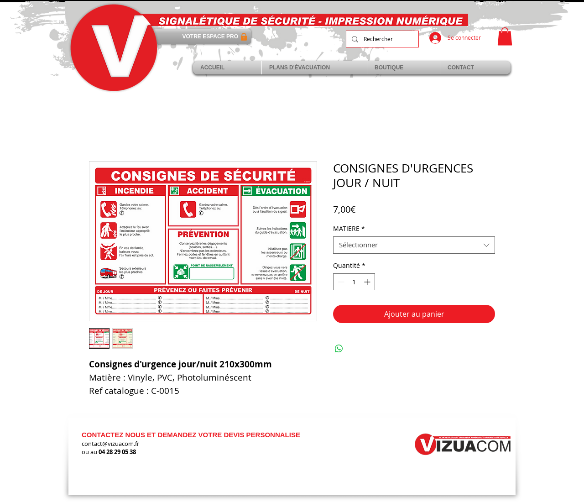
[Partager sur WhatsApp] (339, 348)
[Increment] (368, 282)
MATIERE (349, 229)
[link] (504, 36)
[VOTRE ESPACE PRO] (202, 36)
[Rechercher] (381, 39)
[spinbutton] (354, 282)
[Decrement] (340, 282)
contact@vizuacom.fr (110, 443)
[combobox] (414, 245)
